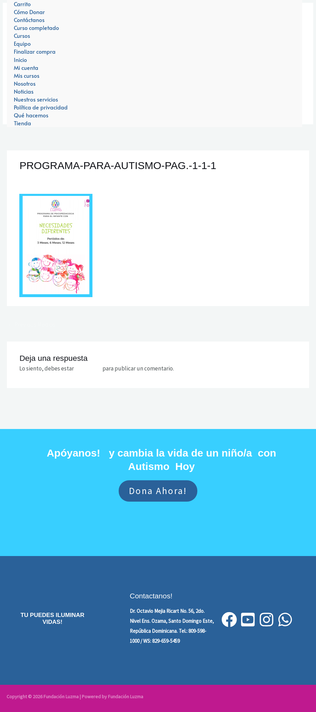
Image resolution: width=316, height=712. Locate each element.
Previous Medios (31, 324)
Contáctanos (29, 19)
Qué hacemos (31, 115)
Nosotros (25, 83)
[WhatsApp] (285, 619)
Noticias (23, 91)
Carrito (22, 4)
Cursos (22, 35)
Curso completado (36, 27)
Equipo (22, 43)
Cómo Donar (29, 11)
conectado (88, 368)
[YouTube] (248, 619)
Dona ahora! (158, 490)
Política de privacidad (41, 107)
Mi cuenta (26, 67)
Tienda (22, 123)
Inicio (20, 59)
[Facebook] (229, 619)
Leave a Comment (41, 178)
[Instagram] (266, 619)
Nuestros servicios (36, 99)
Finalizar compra (35, 51)
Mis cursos (26, 75)
